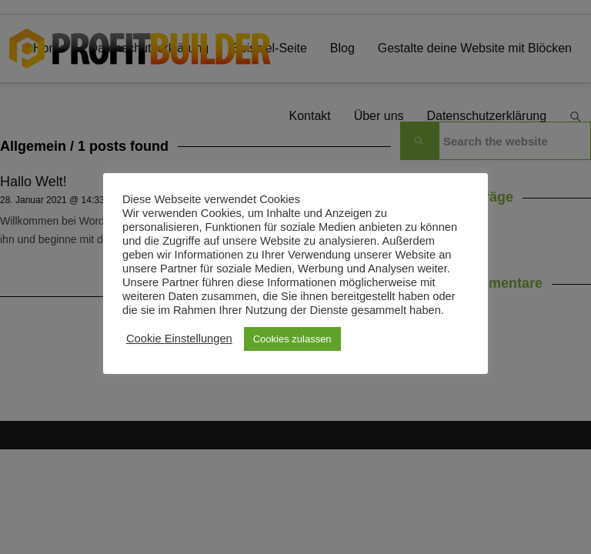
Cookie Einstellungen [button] (179, 338)
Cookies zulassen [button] (292, 339)
